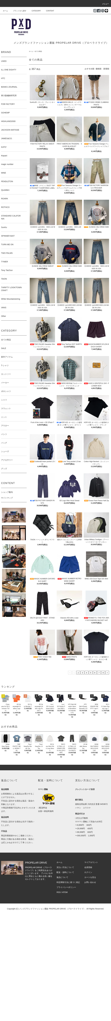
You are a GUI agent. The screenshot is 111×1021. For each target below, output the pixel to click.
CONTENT (48, 11)
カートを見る (90, 877)
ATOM (65, 892)
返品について (62, 877)
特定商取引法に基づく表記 (68, 882)
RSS (59, 892)
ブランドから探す (18, 11)
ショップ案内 (7, 492)
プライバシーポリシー (66, 887)
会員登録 (88, 867)
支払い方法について (65, 867)
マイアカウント (91, 862)
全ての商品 (38, 51)
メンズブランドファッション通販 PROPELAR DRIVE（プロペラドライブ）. (52, 909)
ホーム (5, 11)
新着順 (106, 69)
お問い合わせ (90, 882)
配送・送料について (65, 872)
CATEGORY (34, 11)
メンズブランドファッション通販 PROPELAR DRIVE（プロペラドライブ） (61, 42)
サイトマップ (7, 498)
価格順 (98, 69)
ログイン (88, 872)
